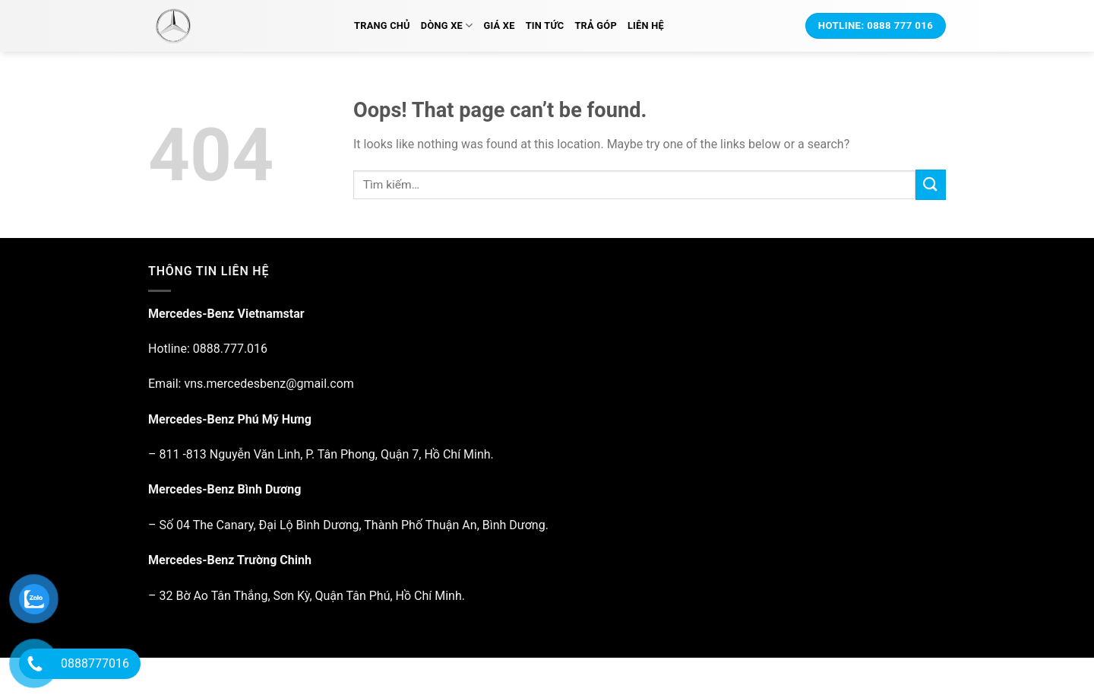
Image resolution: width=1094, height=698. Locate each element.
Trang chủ (382, 25)
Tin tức (545, 25)
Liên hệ (646, 25)
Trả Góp (595, 25)
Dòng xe (447, 25)
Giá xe (498, 25)
